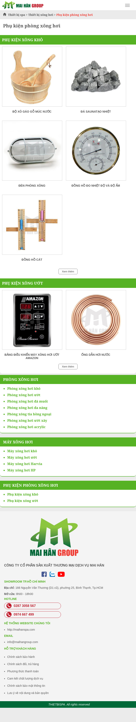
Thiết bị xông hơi (40, 15)
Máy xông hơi (18, 441)
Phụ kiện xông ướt (22, 283)
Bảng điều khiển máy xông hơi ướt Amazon (32, 356)
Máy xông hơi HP (21, 470)
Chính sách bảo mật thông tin (26, 685)
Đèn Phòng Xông (31, 185)
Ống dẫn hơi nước (95, 354)
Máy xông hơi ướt (22, 457)
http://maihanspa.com (21, 629)
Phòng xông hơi (20, 379)
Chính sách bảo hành (21, 656)
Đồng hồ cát (32, 259)
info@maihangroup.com (22, 642)
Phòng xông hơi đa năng (27, 407)
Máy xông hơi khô (22, 451)
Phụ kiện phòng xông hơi (30, 485)
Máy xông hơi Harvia (24, 464)
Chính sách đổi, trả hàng (23, 664)
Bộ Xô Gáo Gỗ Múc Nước (31, 111)
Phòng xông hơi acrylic (26, 427)
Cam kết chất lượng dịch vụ (25, 678)
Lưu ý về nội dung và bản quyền (28, 693)
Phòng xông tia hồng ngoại (29, 414)
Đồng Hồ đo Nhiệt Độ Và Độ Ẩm (96, 185)
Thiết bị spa (16, 15)
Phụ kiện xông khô (22, 39)
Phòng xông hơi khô (24, 388)
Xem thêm (68, 271)
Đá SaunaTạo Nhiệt (96, 111)
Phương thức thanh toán (23, 671)
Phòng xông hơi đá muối (27, 401)
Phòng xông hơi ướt (23, 395)
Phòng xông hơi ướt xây (27, 420)
